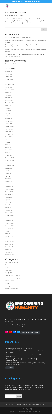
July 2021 (7, 139)
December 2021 (9, 126)
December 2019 (9, 186)
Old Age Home (9, 272)
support (7, 283)
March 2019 (8, 210)
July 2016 (7, 231)
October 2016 (9, 228)
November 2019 (9, 189)
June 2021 (8, 142)
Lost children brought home (15, 12)
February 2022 (9, 121)
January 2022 (8, 124)
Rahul (8, 15)
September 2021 (9, 134)
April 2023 (8, 95)
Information (8, 270)
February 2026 (9, 74)
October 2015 (9, 244)
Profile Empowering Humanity (30, 332)
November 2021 (9, 129)
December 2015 (9, 239)
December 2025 (9, 79)
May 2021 (8, 145)
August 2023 (8, 92)
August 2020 (8, 168)
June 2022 (8, 111)
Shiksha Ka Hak (9, 280)
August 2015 (8, 249)
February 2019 (9, 213)
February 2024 (9, 87)
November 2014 (9, 254)
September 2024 (9, 84)
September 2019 (9, 194)
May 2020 (8, 176)
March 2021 (8, 150)
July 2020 (7, 171)
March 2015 (8, 252)
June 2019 (8, 202)
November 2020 (9, 160)
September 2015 (9, 247)
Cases (6, 265)
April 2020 (8, 179)
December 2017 (9, 220)
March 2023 (8, 97)
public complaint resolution (12, 275)
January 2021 (8, 155)
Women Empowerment (11, 288)
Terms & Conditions (21, 404)
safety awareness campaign (12, 278)
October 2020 (9, 163)
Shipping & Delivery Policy (36, 404)
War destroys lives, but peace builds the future (18, 37)
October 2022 (9, 100)
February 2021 (9, 152)
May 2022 (8, 113)
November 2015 (9, 241)
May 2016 (8, 233)
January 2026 (8, 76)
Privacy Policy (10, 404)
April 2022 (8, 116)
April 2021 (8, 147)
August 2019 (8, 197)
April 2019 (8, 207)
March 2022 (8, 118)
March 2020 (8, 181)
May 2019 (8, 205)
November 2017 (9, 223)
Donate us (10, 367)
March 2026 (8, 71)
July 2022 (7, 108)
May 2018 (8, 218)
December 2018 (9, 215)
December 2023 (9, 90)
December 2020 (9, 158)
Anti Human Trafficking (11, 262)
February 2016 (9, 236)
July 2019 (7, 200)
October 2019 (9, 192)
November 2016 (9, 226)
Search (44, 29)
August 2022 (8, 105)
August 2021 (8, 137)
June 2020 (8, 173)
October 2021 (9, 131)
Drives (21, 15)
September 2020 (9, 165)
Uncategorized (9, 286)
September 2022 (9, 103)
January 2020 (8, 184)
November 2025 (9, 82)
